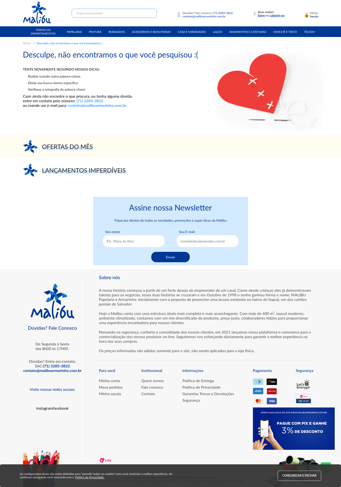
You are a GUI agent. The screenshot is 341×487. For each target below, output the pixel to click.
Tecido (309, 32)
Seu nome (112, 232)
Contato (148, 393)
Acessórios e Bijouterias (151, 32)
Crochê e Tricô (285, 32)
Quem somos (152, 380)
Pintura (95, 32)
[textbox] (114, 13)
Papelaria (74, 32)
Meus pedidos (111, 387)
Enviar (170, 257)
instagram (44, 408)
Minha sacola (110, 393)
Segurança (191, 400)
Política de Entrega (198, 380)
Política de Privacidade (201, 387)
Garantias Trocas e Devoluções (208, 393)
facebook (60, 408)
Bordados (117, 32)
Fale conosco (152, 387)
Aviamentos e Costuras (247, 32)
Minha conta (109, 380)
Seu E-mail (187, 232)
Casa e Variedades (192, 32)
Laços (217, 32)
